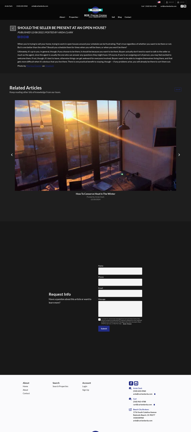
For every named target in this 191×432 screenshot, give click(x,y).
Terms (124, 323)
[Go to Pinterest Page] (24, 37)
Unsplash (49, 66)
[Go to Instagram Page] (184, 6)
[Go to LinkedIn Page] (21, 37)
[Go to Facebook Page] (181, 6)
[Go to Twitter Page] (27, 37)
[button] (13, 28)
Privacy (129, 323)
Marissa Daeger (34, 66)
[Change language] (160, 2)
